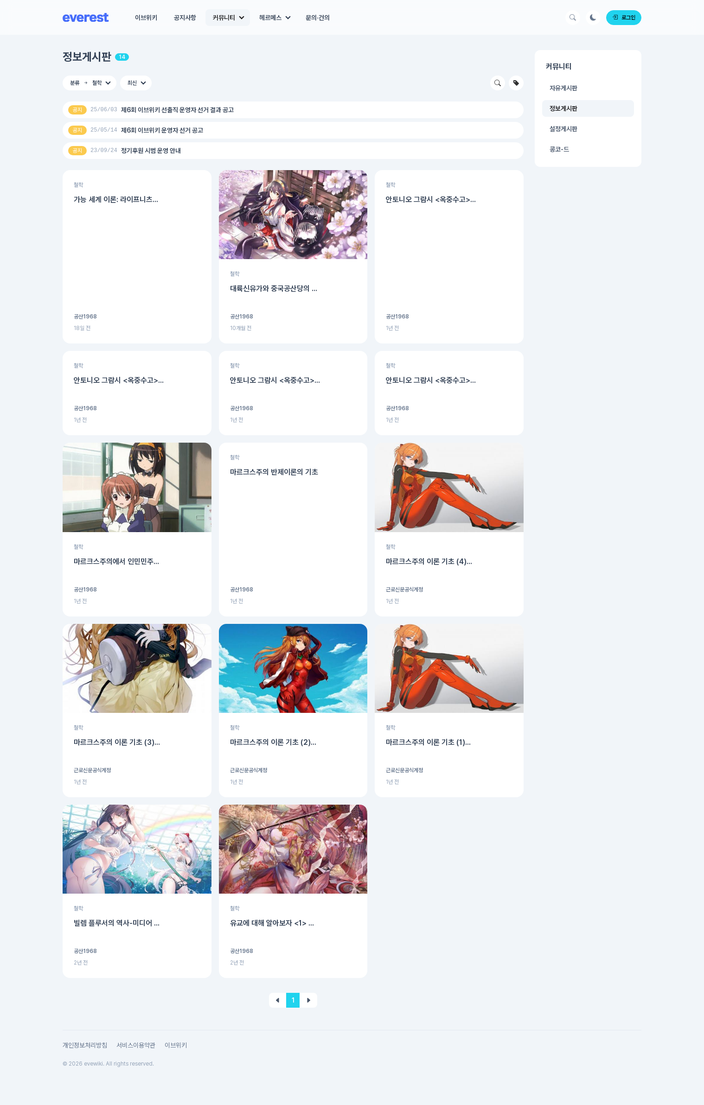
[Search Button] (572, 17)
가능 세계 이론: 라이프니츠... (116, 199)
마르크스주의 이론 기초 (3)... (117, 742)
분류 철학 (86, 83)
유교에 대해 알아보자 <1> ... (272, 923)
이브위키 (146, 17)
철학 (78, 185)
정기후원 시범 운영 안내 (151, 150)
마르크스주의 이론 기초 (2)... (273, 742)
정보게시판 (87, 57)
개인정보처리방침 (85, 1045)
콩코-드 (559, 149)
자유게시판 (563, 88)
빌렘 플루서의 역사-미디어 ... (117, 923)
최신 (132, 83)
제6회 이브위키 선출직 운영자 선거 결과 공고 (177, 110)
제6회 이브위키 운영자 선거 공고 (162, 130)
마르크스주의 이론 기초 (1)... (428, 742)
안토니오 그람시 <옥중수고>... (431, 199)
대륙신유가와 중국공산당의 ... (273, 288)
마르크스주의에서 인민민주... (116, 561)
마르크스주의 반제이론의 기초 (274, 472)
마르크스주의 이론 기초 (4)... (429, 561)
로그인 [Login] (623, 17)
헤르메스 (270, 17)
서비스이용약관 (135, 1045)
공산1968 (85, 316)
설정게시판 (563, 129)
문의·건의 (318, 17)
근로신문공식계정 (404, 589)
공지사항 (185, 17)
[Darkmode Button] (593, 17)
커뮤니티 (224, 17)
